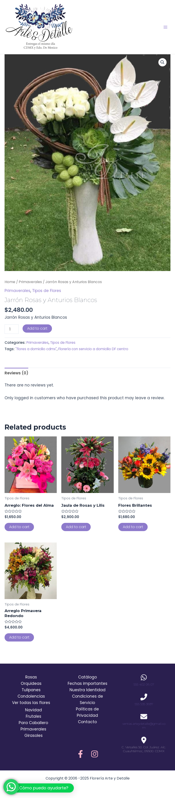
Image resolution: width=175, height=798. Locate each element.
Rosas (31, 677)
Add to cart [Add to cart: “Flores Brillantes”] (133, 526)
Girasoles (33, 735)
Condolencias (31, 696)
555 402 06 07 (144, 684)
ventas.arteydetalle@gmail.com (143, 726)
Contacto (87, 722)
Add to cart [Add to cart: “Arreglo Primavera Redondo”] (19, 637)
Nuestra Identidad (87, 690)
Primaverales (30, 281)
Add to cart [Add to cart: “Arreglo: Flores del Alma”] (19, 526)
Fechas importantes (87, 683)
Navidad (33, 710)
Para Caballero (33, 722)
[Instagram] (94, 754)
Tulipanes (31, 690)
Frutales (33, 716)
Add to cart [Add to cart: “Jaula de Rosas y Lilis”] (76, 526)
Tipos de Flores (46, 290)
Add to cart (37, 328)
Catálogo (87, 677)
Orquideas (31, 683)
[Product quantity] (12, 329)
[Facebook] (80, 754)
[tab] (16, 373)
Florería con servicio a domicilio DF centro (93, 349)
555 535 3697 (144, 704)
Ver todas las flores (31, 702)
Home (10, 281)
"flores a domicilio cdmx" (36, 349)
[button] (39, 788)
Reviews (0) (16, 373)
